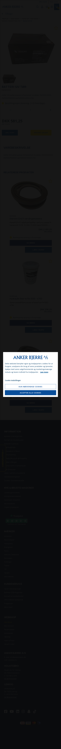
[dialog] (30, 374)
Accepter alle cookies (30, 393)
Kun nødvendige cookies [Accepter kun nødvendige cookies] (30, 386)
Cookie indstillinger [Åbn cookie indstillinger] (13, 380)
